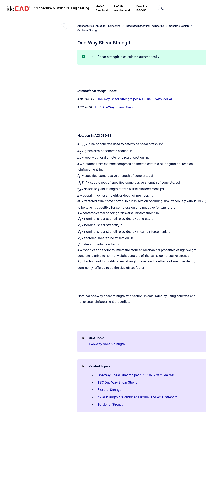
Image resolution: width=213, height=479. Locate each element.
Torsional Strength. (111, 404)
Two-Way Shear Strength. (107, 344)
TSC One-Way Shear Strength (115, 107)
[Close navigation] (64, 26)
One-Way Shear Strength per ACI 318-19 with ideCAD (135, 99)
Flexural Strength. (110, 390)
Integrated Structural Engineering (145, 25)
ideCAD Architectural (122, 8)
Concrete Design (179, 25)
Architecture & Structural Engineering (61, 8)
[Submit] (163, 8)
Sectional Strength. (88, 30)
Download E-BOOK (142, 8)
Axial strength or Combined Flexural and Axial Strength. (138, 397)
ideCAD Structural (102, 8)
